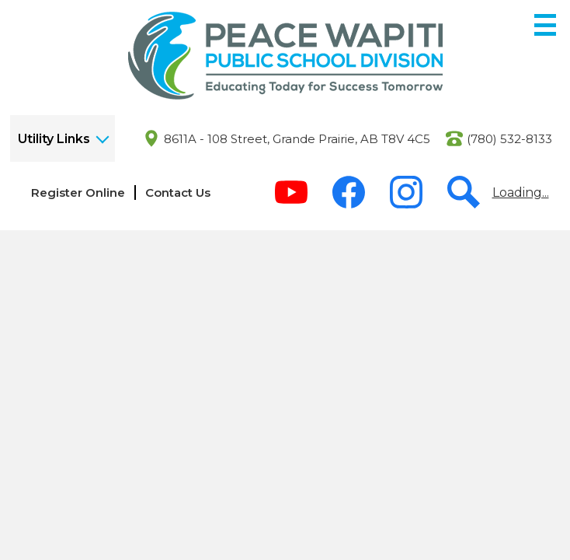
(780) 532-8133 (509, 138)
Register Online (78, 192)
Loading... (520, 192)
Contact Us (177, 192)
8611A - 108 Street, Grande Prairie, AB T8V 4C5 (297, 138)
